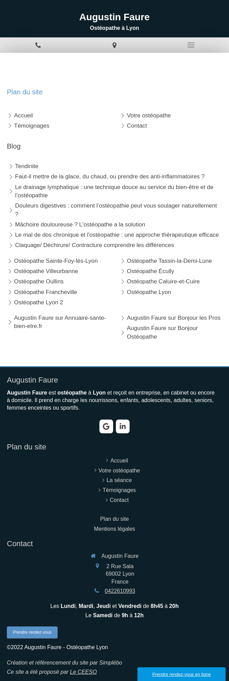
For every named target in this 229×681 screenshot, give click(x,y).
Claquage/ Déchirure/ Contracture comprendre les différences (94, 245)
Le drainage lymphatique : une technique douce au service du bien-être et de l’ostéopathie (114, 191)
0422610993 (120, 591)
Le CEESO (83, 672)
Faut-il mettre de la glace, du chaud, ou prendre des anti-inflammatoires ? (110, 176)
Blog (14, 146)
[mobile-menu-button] (191, 45)
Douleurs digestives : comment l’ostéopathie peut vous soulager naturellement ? (116, 209)
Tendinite (26, 166)
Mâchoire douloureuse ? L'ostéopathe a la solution (80, 224)
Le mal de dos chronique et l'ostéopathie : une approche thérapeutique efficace (117, 235)
